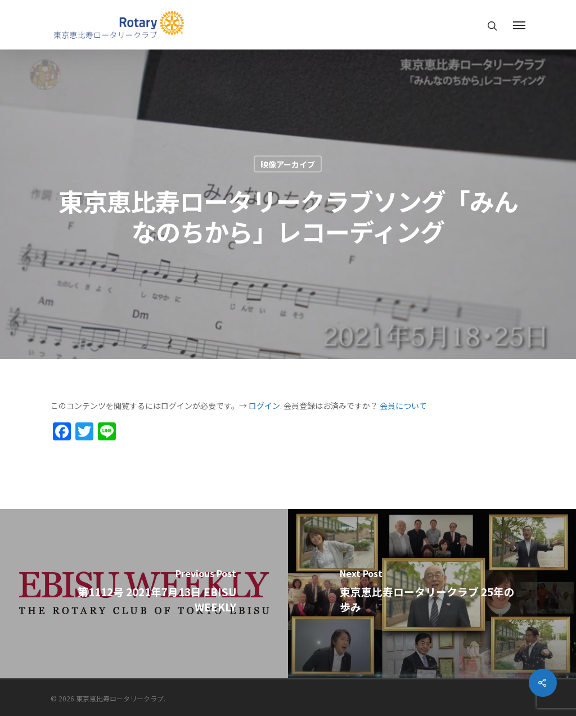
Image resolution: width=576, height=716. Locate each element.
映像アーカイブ (287, 164)
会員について (403, 405)
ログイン (264, 405)
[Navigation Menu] (519, 24)
